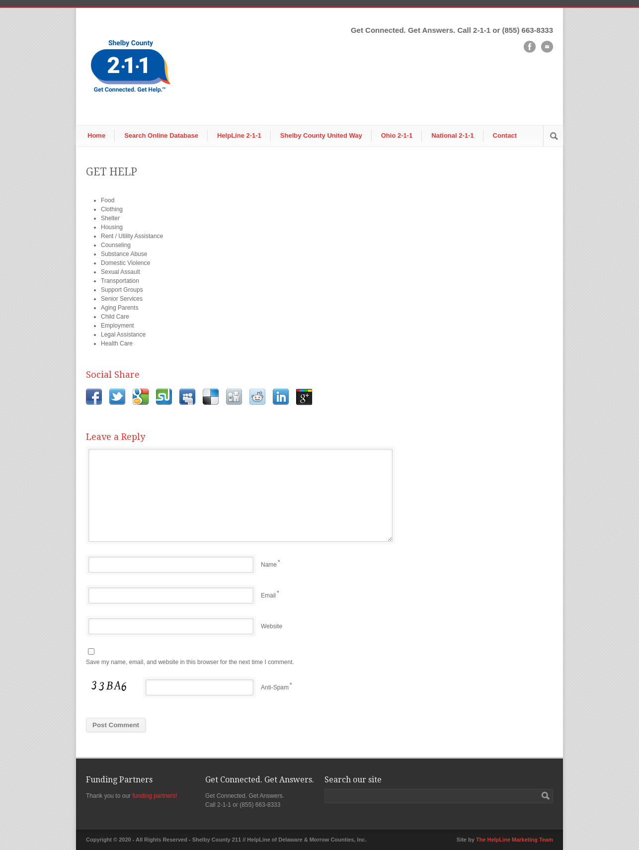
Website (271, 626)
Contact (505, 135)
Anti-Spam (275, 687)
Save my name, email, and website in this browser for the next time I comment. (190, 662)
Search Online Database (161, 135)
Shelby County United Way (321, 135)
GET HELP (111, 172)
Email (268, 595)
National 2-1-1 (452, 135)
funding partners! (154, 795)
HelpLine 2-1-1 (239, 135)
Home (96, 135)
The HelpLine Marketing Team (514, 840)
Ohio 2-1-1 (397, 135)
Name (269, 564)
